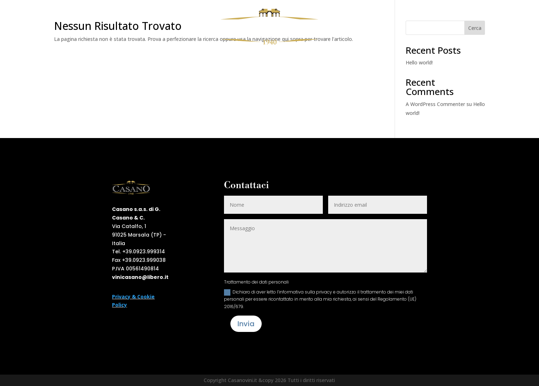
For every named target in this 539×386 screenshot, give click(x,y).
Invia (246, 324)
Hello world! (419, 62)
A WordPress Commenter (435, 104)
